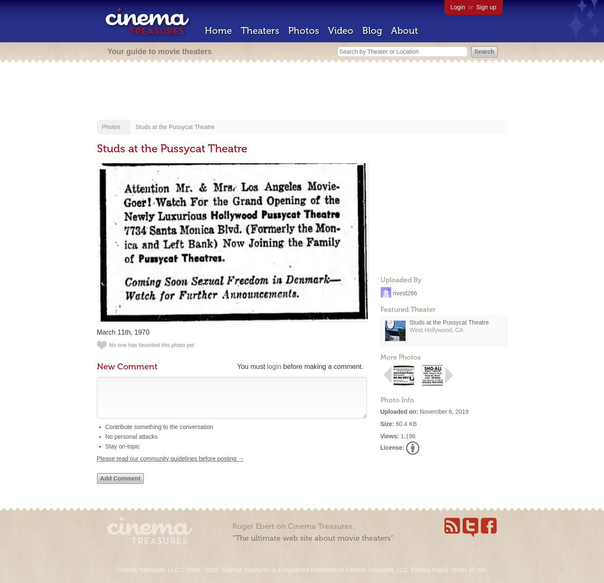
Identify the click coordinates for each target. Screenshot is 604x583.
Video (340, 30)
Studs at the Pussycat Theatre (175, 127)
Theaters (260, 30)
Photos (303, 30)
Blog (372, 30)
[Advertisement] (302, 92)
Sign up (486, 7)
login (274, 366)
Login (458, 7)
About (404, 30)
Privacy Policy (429, 569)
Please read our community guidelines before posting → (170, 467)
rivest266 (405, 292)
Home (218, 30)
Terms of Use (468, 569)
